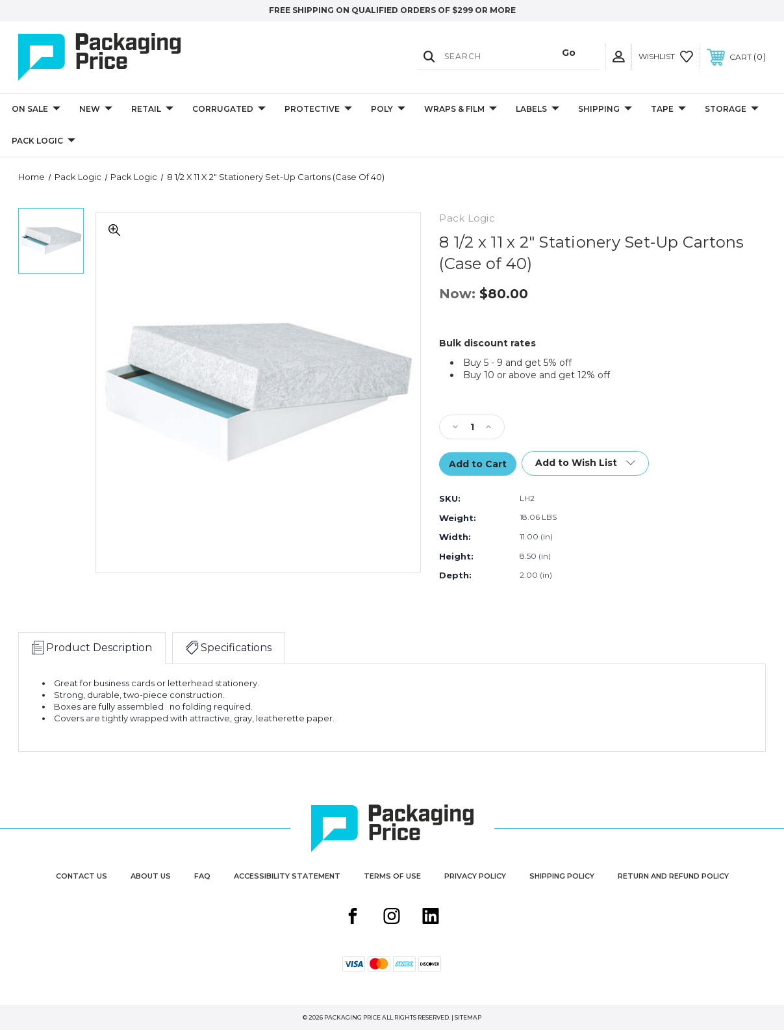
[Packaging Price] (130, 57)
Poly (388, 109)
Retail (152, 109)
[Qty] (472, 427)
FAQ (202, 876)
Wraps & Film (460, 109)
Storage (732, 109)
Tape (668, 109)
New (95, 109)
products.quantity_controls (0, 171)
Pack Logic (43, 141)
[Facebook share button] (352, 917)
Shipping (605, 109)
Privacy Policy (475, 876)
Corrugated (229, 109)
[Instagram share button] (391, 917)
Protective (318, 109)
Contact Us (81, 876)
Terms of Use (392, 876)
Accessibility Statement (287, 876)
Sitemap (468, 1017)
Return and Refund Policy (673, 876)
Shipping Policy (561, 876)
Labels (537, 109)
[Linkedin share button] (430, 917)
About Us (151, 876)
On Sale (36, 109)
